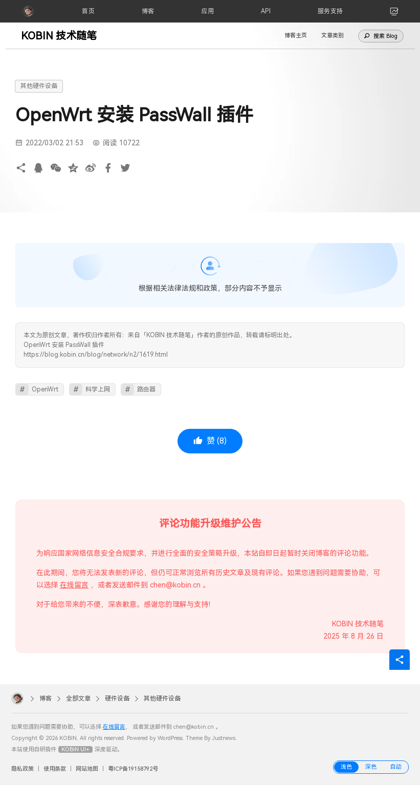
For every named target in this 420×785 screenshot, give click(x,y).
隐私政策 (22, 769)
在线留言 (74, 585)
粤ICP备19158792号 (133, 769)
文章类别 (332, 35)
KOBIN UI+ (75, 749)
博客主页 (295, 35)
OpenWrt (45, 389)
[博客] (148, 11)
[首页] (88, 11)
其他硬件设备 (38, 86)
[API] (266, 11)
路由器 (146, 389)
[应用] (207, 11)
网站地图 (87, 769)
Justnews (223, 738)
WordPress (170, 738)
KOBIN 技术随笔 (59, 36)
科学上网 (97, 389)
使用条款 (54, 769)
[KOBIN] (28, 11)
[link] (394, 11)
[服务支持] (330, 11)
